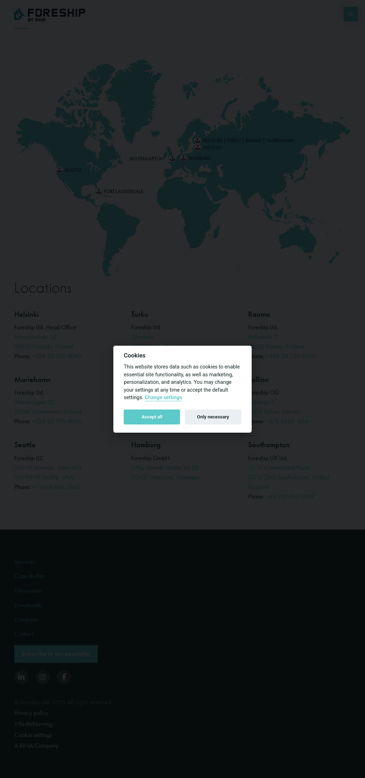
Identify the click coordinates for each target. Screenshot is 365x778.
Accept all (152, 416)
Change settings (163, 398)
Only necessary (213, 416)
